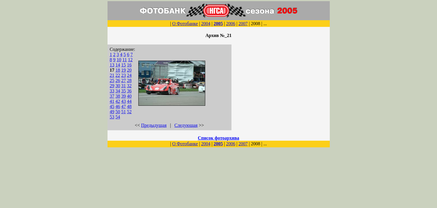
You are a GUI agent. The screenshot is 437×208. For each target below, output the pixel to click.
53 (112, 116)
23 (123, 75)
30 (118, 85)
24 (129, 75)
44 (129, 101)
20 (129, 70)
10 (119, 59)
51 (123, 111)
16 (129, 64)
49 (112, 111)
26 (118, 80)
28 (129, 80)
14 (118, 64)
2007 (243, 23)
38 (118, 96)
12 (130, 59)
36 (129, 90)
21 (112, 75)
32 (129, 85)
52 (129, 111)
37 (112, 96)
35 (123, 90)
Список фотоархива (218, 137)
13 (112, 64)
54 (118, 116)
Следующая (185, 125)
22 (118, 75)
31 (123, 85)
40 (129, 96)
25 (112, 80)
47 (123, 106)
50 (118, 111)
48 (129, 106)
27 (123, 80)
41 (112, 101)
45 (112, 106)
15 (123, 64)
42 (118, 101)
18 (118, 70)
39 (123, 96)
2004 (205, 23)
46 (118, 106)
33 (112, 90)
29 (112, 85)
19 (123, 70)
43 (123, 101)
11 (125, 59)
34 (118, 90)
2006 (230, 23)
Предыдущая (154, 125)
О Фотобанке (185, 23)
